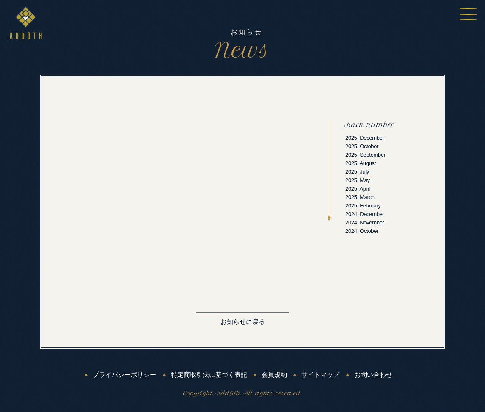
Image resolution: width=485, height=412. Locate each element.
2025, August (360, 163)
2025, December (364, 138)
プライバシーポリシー (124, 374)
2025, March (360, 197)
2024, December (364, 214)
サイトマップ (320, 374)
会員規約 (274, 374)
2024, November (364, 222)
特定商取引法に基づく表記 (209, 374)
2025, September (365, 155)
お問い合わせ (373, 374)
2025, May (357, 180)
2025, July (357, 172)
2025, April (357, 188)
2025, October (361, 146)
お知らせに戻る (242, 321)
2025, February (363, 205)
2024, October (361, 231)
